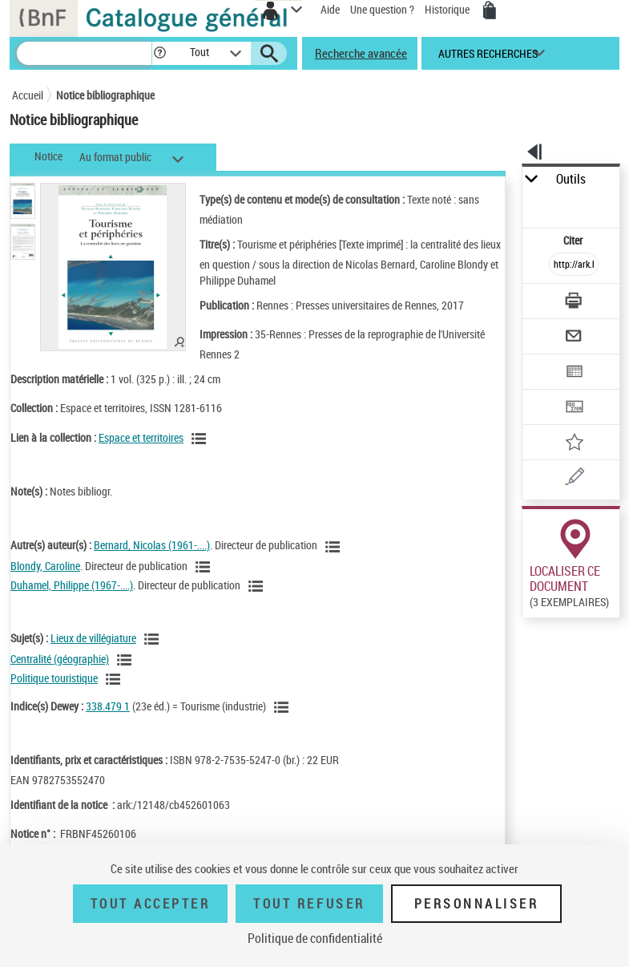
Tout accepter (151, 903)
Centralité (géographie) (59, 658)
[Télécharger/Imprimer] (574, 302)
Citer (574, 240)
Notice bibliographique (105, 95)
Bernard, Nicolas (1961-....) (152, 544)
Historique (448, 9)
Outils (571, 179)
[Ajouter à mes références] (574, 443)
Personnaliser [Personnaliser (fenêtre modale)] (476, 903)
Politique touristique (54, 678)
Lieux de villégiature (93, 637)
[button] (159, 53)
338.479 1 (108, 706)
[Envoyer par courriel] (574, 338)
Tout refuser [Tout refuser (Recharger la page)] (309, 903)
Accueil (27, 95)
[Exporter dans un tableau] (574, 373)
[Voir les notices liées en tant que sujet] (153, 639)
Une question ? (382, 9)
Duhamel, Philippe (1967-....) (71, 585)
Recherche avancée (361, 53)
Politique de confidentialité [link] (315, 938)
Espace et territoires (141, 437)
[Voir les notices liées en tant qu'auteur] (335, 546)
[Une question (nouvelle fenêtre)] (574, 479)
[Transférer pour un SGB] (574, 408)
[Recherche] (84, 53)
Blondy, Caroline (45, 565)
